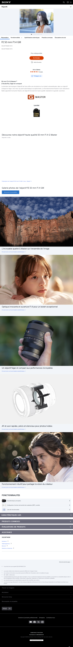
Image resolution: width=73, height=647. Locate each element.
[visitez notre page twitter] (38, 622)
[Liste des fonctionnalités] (36, 509)
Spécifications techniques (32, 37)
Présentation (5, 37)
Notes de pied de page (64, 562)
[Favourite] (36, 62)
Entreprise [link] (42, 617)
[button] (31, 34)
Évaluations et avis (60, 37)
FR (9, 608)
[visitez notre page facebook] (34, 622)
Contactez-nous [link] (50, 617)
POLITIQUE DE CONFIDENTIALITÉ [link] (36, 634)
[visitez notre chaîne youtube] (31, 622)
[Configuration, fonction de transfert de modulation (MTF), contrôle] (36, 505)
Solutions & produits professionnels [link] (27, 617)
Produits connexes (47, 37)
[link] (36, 181)
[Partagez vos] (36, 76)
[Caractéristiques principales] (36, 501)
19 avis (41, 72)
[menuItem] (68, 2)
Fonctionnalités (16, 37)
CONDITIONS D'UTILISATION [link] (36, 632)
